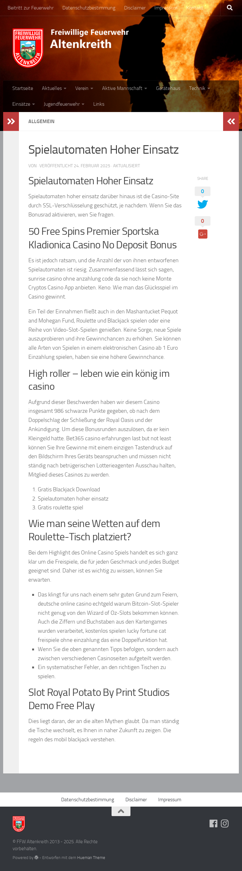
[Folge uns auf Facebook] (213, 823)
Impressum (165, 8)
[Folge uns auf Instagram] (225, 823)
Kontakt (194, 8)
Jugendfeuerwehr (62, 104)
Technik (197, 88)
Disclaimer (135, 8)
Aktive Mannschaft (122, 88)
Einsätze (21, 104)
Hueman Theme (91, 857)
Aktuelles (52, 88)
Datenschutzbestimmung (88, 8)
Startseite (22, 88)
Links (98, 104)
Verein (82, 88)
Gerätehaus (168, 88)
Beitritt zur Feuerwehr (31, 8)
